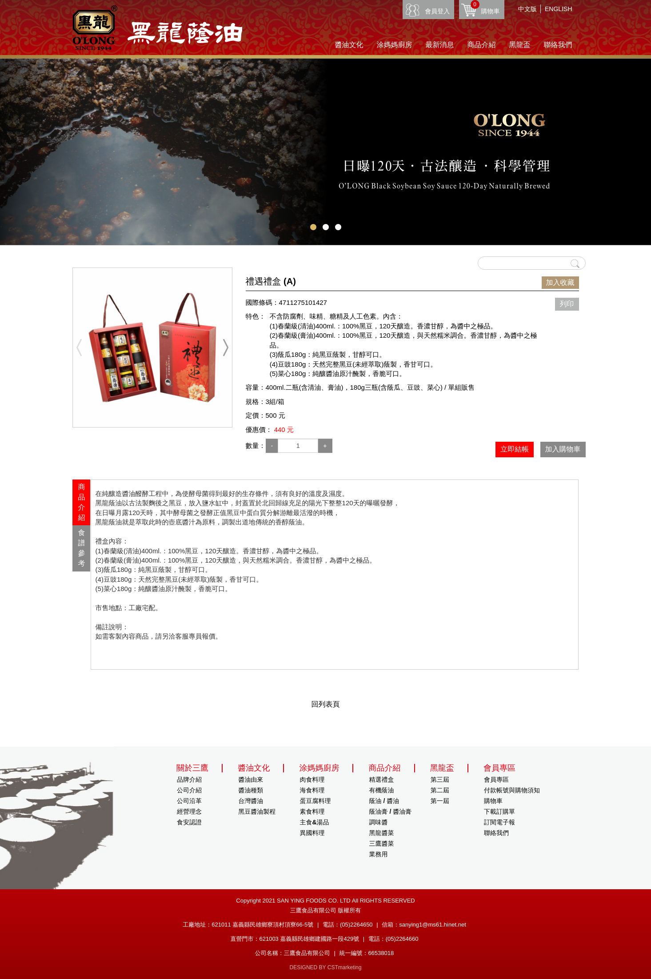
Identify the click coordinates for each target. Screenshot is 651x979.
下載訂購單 (499, 811)
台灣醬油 (250, 800)
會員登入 (437, 11)
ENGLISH (558, 8)
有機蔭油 (381, 790)
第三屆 (440, 779)
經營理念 (189, 811)
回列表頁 (326, 704)
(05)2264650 (356, 924)
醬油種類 (250, 790)
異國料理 (312, 832)
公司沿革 (189, 800)
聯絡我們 (558, 44)
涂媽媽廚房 (394, 44)
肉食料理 (312, 779)
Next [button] (225, 347)
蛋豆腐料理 (315, 800)
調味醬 (378, 822)
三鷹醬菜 (381, 843)
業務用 (378, 854)
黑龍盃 (520, 44)
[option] (152, 347)
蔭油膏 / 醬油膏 (390, 811)
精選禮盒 (381, 779)
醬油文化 (349, 44)
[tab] (81, 502)
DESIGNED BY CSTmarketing (326, 967)
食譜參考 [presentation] (81, 548)
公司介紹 (189, 790)
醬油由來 (250, 779)
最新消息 (440, 44)
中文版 (527, 8)
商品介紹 (481, 44)
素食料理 (312, 811)
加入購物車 (563, 449)
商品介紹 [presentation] (81, 502)
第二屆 (440, 790)
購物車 (485, 7)
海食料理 (312, 790)
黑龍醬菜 (381, 832)
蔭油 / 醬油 (384, 800)
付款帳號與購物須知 (512, 790)
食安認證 (189, 822)
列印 (567, 304)
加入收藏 (560, 282)
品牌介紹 (189, 779)
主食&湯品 (314, 822)
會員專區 (496, 779)
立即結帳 (514, 449)
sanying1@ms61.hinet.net (432, 924)
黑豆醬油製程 (257, 811)
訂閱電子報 (499, 822)
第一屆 (440, 800)
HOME (157, 27)
